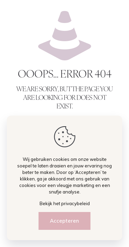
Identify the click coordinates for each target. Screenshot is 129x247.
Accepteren (64, 220)
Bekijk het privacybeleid (65, 203)
